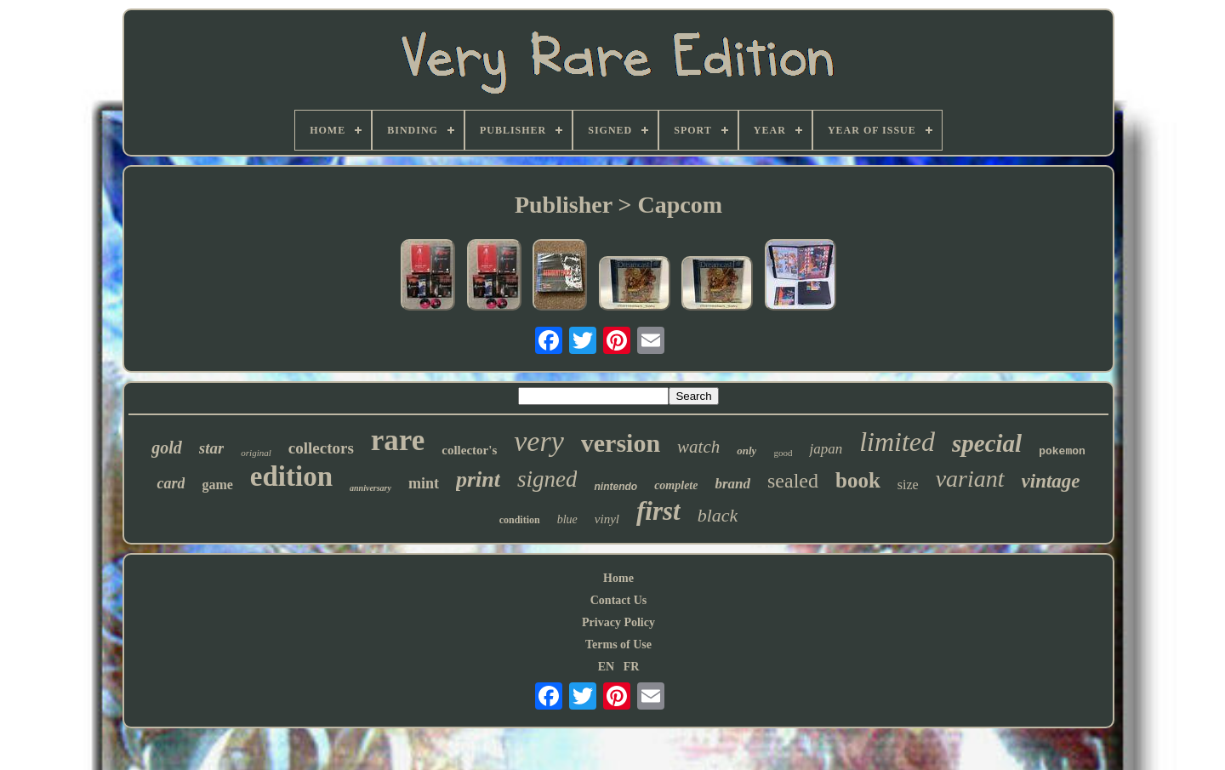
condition (519, 520)
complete (676, 485)
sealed (792, 481)
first (658, 511)
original (256, 453)
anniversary (370, 488)
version (620, 443)
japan (825, 449)
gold (166, 447)
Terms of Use (618, 644)
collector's (469, 450)
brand (732, 484)
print (478, 479)
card (171, 483)
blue (567, 519)
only (746, 450)
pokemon (1062, 451)
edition (291, 476)
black (718, 515)
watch (698, 446)
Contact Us (618, 600)
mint (423, 483)
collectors (321, 448)
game (217, 484)
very (539, 441)
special (987, 443)
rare (397, 440)
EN (606, 666)
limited (897, 441)
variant (970, 478)
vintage (1051, 481)
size (908, 484)
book (857, 480)
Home (618, 578)
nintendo (615, 487)
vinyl (607, 519)
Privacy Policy (618, 622)
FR (632, 666)
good (782, 453)
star (212, 448)
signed (547, 479)
